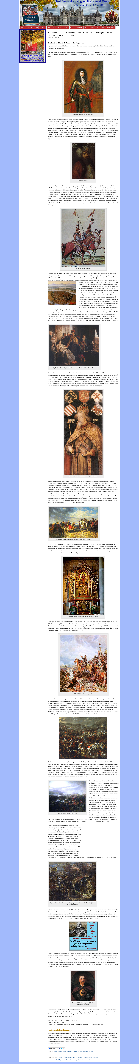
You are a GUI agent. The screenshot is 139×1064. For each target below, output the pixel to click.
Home (22, 27)
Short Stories (85, 1051)
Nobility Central (108, 27)
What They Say (63, 27)
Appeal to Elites (32, 27)
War (92, 1051)
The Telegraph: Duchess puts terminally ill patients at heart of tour (74, 1060)
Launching (79, 27)
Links (98, 27)
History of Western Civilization (65, 1051)
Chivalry (55, 1051)
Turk (90, 1051)
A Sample (43, 27)
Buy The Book (89, 27)
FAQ (71, 27)
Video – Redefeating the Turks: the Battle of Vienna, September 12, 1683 (78, 1057)
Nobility (74, 1051)
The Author (51, 27)
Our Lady (79, 1051)
